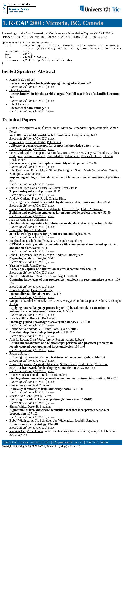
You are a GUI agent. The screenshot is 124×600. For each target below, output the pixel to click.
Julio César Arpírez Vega (25, 132)
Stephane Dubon (95, 305)
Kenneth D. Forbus (21, 84)
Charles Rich (57, 203)
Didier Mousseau (92, 213)
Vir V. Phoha (35, 435)
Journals (35, 446)
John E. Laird (41, 400)
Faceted (78, 446)
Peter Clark (54, 146)
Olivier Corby (70, 213)
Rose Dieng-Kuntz (49, 213)
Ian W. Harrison (44, 259)
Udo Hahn (15, 235)
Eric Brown (53, 305)
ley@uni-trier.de (70, 450)
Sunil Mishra (55, 161)
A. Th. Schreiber (41, 425)
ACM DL (40, 91)
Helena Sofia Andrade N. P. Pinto (30, 333)
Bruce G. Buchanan (42, 323)
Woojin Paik (17, 305)
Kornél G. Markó (35, 235)
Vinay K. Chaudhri (96, 157)
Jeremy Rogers (55, 344)
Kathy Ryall (39, 203)
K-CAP (18, 22)
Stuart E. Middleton (21, 280)
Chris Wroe (37, 344)
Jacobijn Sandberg (86, 425)
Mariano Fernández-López (78, 132)
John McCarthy (19, 109)
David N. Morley (42, 294)
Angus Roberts (75, 344)
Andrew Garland (19, 203)
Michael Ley (54, 450)
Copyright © (8, 450)
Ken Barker (16, 146)
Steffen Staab (45, 245)
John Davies (37, 270)
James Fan (16, 192)
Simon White (17, 411)
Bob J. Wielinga (19, 425)
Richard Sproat (18, 358)
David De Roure (46, 280)
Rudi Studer (85, 368)
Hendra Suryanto (20, 390)
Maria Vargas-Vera (96, 175)
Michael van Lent (20, 400)
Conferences (20, 446)
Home (6, 446)
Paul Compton (41, 390)
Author (104, 446)
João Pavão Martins (65, 333)
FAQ (56, 446)
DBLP (24, 43)
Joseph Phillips (18, 323)
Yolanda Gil (72, 161)
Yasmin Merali (18, 270)
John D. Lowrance (21, 259)
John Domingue (19, 175)
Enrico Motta (39, 175)
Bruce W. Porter (36, 146)
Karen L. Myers (19, 294)
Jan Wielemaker (63, 425)
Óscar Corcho (50, 132)
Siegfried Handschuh (22, 245)
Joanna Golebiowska (22, 213)
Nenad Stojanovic (20, 368)
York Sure (101, 368)
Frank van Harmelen (53, 379)
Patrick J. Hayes (91, 161)
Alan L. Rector (18, 344)
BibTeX (104, 37)
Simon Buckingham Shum (65, 175)
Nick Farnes (31, 178)
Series (46, 446)
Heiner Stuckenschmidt (24, 379)
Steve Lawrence (19, 95)
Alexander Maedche (68, 245)
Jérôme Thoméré (34, 161)
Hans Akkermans (38, 224)
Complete (92, 446)
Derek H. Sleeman (39, 411)
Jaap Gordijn (17, 224)
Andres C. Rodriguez (69, 259)
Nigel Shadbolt (67, 280)
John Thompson (35, 157)
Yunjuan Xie (17, 435)
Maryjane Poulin (73, 305)
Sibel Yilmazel (35, 305)
